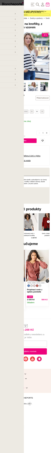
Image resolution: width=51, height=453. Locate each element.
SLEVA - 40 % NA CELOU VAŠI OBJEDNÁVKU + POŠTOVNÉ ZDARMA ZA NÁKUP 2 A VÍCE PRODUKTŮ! (23, 15)
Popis (8, 187)
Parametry (11, 206)
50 (31, 126)
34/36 (6, 126)
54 (42, 126)
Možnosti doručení (9, 139)
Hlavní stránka (7, 33)
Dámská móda (21, 33)
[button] (3, 298)
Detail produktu (22, 325)
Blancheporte (14, 115)
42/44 (19, 126)
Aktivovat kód (25, 24)
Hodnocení (13, 214)
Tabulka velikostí (8, 130)
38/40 (12, 126)
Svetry (48, 33)
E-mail (9, 363)
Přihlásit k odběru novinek (25, 370)
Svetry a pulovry (36, 33)
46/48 (25, 126)
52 (37, 126)
